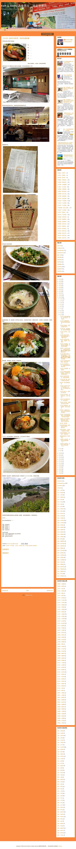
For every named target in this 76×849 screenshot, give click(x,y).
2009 (60, 467)
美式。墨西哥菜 (60, 569)
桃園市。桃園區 (60, 699)
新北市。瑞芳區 (60, 681)
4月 (61, 314)
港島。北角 (59, 795)
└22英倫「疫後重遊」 (62, 221)
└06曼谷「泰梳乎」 (61, 173)
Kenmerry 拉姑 (68, 39)
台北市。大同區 (60, 616)
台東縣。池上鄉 (60, 639)
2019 (60, 293)
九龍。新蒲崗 (60, 749)
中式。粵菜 (59, 511)
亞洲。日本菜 (25, 545)
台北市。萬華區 (60, 625)
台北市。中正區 (60, 602)
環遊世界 (35, 545)
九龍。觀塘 (59, 770)
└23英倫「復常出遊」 (62, 223)
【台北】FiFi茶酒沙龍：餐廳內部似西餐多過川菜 (65, 365)
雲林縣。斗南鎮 (60, 722)
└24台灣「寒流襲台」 (62, 228)
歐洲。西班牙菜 (60, 566)
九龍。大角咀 (60, 742)
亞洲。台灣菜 (60, 520)
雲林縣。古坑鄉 (60, 720)
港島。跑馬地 (60, 823)
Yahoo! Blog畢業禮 (67, 75)
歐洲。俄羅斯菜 (60, 541)
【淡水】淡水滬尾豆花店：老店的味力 (65, 399)
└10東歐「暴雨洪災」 (62, 182)
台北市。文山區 (60, 621)
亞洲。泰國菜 (60, 527)
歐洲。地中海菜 (60, 543)
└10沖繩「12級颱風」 (62, 184)
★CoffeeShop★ (61, 483)
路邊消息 (59, 271)
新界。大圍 (59, 777)
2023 (60, 285)
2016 (60, 453)
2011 (60, 463)
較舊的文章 (50, 590)
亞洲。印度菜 (60, 518)
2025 (60, 281)
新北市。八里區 (60, 662)
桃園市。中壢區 (60, 692)
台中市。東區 (60, 593)
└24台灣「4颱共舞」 (62, 226)
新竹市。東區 (60, 690)
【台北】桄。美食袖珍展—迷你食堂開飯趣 (65, 329)
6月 (61, 310)
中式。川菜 (59, 494)
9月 (61, 304)
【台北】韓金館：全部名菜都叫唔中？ (65, 326)
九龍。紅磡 (59, 761)
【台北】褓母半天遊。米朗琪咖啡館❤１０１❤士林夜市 (65, 336)
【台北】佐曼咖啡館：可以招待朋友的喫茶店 (65, 322)
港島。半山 (59, 798)
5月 (61, 312)
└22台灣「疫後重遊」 (62, 219)
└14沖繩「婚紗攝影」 (62, 196)
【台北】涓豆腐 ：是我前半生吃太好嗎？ (65, 403)
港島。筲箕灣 (60, 812)
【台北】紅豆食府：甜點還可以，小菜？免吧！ (65, 396)
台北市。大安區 (60, 618)
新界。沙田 (59, 784)
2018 (60, 295)
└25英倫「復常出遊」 (62, 237)
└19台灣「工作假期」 (62, 210)
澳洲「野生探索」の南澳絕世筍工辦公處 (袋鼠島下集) (68, 88)
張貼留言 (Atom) (29, 595)
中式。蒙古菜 (60, 513)
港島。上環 (59, 791)
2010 (60, 465)
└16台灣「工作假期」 (10, 545)
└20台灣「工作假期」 (62, 214)
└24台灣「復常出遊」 (62, 230)
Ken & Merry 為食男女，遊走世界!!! (24, 5)
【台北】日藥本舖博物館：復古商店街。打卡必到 (65, 318)
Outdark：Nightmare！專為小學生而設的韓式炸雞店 (65, 411)
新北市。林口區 (60, 672)
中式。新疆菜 (60, 497)
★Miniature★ (60, 252)
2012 (60, 461)
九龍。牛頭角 (60, 758)
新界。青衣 (59, 788)
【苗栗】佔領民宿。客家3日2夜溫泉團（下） (65, 440)
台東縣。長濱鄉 (60, 641)
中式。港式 (59, 501)
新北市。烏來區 (60, 678)
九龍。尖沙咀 (60, 747)
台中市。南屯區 (60, 590)
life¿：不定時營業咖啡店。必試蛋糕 (68, 130)
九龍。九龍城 (60, 730)
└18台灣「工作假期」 (62, 205)
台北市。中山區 (60, 600)
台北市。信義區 (60, 604)
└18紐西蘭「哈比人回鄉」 (63, 207)
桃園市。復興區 (60, 697)
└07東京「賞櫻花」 (61, 175)
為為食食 (30, 545)
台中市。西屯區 (60, 597)
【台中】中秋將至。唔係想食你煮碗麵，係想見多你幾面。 (65, 345)
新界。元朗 (59, 774)
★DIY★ (59, 245)
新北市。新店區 (60, 667)
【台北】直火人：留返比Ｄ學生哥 (65, 392)
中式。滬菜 (59, 506)
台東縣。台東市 (60, 634)
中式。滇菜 (59, 504)
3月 (61, 448)
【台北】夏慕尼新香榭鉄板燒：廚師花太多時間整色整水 (65, 373)
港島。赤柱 (59, 821)
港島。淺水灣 (60, 807)
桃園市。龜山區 (60, 702)
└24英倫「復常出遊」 (62, 233)
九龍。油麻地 (60, 754)
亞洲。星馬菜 (60, 525)
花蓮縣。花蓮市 (60, 706)
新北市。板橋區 (60, 669)
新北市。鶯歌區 (60, 685)
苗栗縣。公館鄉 (60, 713)
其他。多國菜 (60, 536)
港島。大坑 (59, 800)
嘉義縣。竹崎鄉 (60, 646)
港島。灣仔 (59, 809)
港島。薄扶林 (60, 814)
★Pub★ (59, 488)
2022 (60, 287)
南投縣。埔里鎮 (60, 586)
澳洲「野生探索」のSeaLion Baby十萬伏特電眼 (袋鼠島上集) (68, 101)
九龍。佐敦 (59, 737)
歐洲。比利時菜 (60, 555)
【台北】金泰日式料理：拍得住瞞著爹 (64, 377)
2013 (60, 459)
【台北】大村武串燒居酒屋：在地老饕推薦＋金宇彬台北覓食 (65, 415)
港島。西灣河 (60, 816)
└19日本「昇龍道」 (61, 212)
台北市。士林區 (60, 614)
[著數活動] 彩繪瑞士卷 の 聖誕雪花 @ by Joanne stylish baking (65, 143)
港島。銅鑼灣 (60, 828)
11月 (61, 300)
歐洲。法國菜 (60, 557)
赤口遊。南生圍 (63, 423)
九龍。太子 (59, 744)
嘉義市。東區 (60, 644)
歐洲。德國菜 (60, 548)
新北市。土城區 (60, 665)
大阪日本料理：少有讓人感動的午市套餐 (65, 430)
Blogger (60, 846)
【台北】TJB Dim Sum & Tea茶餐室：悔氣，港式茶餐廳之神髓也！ (65, 387)
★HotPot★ (59, 485)
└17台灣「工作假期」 (62, 203)
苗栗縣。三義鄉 (60, 711)
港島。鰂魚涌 (60, 832)
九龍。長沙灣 (60, 772)
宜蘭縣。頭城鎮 (60, 658)
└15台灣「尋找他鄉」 (62, 198)
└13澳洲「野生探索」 (62, 191)
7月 (61, 308)
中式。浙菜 (59, 499)
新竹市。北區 (60, 688)
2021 (60, 289)
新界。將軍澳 (60, 779)
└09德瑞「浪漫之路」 (62, 179)
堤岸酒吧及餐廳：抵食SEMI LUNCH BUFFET (65, 426)
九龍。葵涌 (59, 768)
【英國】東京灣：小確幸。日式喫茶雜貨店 (68, 114)
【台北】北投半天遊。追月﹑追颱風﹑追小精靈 (65, 340)
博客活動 (59, 257)
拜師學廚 (59, 262)
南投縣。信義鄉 (60, 583)
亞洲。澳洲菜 (60, 529)
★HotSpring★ (60, 250)
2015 (60, 455)
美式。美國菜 (60, 571)
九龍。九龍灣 (60, 735)
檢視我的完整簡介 (68, 41)
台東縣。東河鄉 (60, 637)
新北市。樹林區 (60, 674)
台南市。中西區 (60, 628)
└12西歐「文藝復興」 (62, 189)
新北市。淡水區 (60, 676)
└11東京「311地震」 (62, 186)
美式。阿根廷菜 (60, 576)
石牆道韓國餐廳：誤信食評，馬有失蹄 (65, 433)
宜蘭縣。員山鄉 (60, 651)
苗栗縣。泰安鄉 (60, 716)
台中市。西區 (60, 595)
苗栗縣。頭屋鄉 (60, 718)
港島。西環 (59, 818)
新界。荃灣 (59, 786)
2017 (60, 297)
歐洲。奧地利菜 (60, 545)
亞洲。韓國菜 (60, 534)
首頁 (5, 30)
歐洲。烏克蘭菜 (60, 559)
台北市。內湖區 (18, 545)
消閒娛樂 (59, 264)
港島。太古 (59, 805)
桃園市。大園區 (60, 695)
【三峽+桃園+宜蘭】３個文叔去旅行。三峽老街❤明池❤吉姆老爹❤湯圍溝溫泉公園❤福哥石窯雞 (65, 356)
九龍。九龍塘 (60, 733)
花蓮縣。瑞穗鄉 (60, 704)
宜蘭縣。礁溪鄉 (60, 655)
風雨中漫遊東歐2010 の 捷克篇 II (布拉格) (68, 155)
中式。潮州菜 (60, 508)
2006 (60, 473)
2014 (60, 457)
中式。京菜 (59, 490)
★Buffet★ (59, 481)
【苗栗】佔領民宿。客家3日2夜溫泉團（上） (65, 445)
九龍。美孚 (59, 763)
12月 (61, 298)
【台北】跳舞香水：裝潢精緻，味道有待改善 (65, 407)
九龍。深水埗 (60, 756)
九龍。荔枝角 (60, 765)
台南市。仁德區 (60, 630)
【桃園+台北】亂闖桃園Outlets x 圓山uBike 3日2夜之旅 (65, 420)
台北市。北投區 (60, 609)
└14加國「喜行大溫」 (62, 193)
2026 (60, 279)
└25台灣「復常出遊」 (62, 235)
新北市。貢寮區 (60, 683)
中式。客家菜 (60, 492)
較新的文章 (5, 590)
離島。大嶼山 (60, 835)
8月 (61, 306)
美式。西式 (59, 573)
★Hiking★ (59, 248)
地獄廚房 (59, 259)
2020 (60, 291)
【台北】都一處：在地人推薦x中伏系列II (65, 380)
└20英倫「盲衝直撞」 (62, 217)
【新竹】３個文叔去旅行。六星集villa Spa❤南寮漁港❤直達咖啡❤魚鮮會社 (65, 350)
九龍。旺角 (59, 751)
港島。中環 (59, 793)
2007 (60, 471)
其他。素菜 (59, 538)
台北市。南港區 (60, 611)
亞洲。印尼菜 (60, 515)
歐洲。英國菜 (60, 564)
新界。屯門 (59, 781)
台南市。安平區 (60, 632)
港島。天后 (59, 802)
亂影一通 (59, 255)
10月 (61, 302)
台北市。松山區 (60, 623)
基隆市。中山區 (60, 648)
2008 (60, 469)
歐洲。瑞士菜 (60, 562)
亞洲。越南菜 (60, 532)
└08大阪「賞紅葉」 (61, 177)
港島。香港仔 (60, 830)
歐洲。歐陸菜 (60, 552)
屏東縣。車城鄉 (60, 660)
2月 (61, 450)
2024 (60, 283)
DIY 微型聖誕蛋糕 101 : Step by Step (68, 62)
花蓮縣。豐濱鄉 (60, 709)
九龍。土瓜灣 (60, 740)
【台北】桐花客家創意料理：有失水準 (65, 361)
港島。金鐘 (59, 825)
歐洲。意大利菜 (60, 550)
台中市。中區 (60, 588)
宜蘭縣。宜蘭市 (60, 653)
